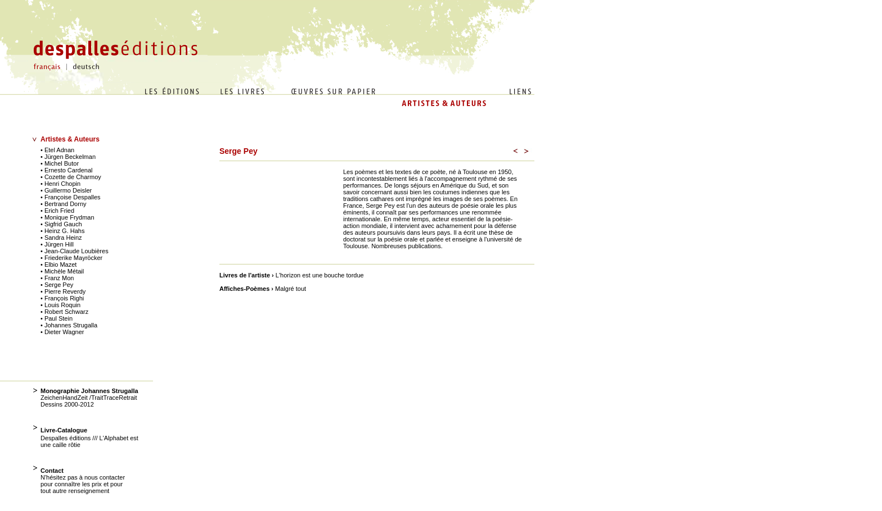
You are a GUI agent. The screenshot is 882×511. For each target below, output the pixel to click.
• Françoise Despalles (70, 197)
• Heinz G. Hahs (62, 230)
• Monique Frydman (67, 217)
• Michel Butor (59, 163)
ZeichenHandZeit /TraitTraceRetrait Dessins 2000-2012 (88, 401)
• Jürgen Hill (57, 244)
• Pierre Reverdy (63, 291)
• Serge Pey (56, 284)
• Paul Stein (56, 318)
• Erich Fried (57, 210)
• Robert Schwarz (64, 311)
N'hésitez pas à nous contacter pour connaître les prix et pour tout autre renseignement (82, 484)
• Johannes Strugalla (68, 325)
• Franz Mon (57, 278)
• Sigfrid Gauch (61, 224)
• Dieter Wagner (62, 331)
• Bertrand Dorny (63, 203)
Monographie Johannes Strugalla (89, 390)
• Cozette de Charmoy (70, 177)
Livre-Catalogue (63, 430)
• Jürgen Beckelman (68, 156)
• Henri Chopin (60, 183)
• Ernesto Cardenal (66, 170)
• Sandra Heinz (61, 237)
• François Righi (62, 298)
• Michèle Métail (62, 271)
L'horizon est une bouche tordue (318, 275)
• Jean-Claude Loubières (74, 251)
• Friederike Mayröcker (71, 257)
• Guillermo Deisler (66, 190)
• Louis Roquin (60, 305)
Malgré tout (288, 288)
